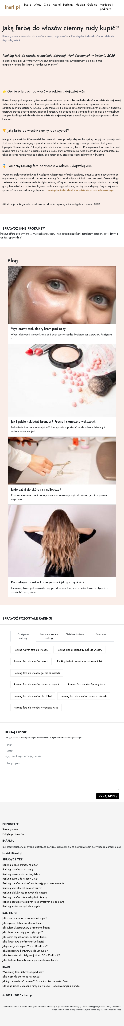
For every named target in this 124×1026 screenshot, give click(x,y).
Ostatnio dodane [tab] (75, 634)
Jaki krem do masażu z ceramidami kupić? (24, 918)
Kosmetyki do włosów (32, 36)
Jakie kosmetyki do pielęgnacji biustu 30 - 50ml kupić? (31, 955)
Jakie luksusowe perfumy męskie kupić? (23, 941)
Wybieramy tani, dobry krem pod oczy (23, 972)
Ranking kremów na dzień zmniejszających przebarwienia (33, 883)
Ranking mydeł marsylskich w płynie (21, 906)
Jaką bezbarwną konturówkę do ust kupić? (25, 951)
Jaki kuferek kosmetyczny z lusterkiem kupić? (26, 927)
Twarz (27, 5)
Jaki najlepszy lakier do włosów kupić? (22, 923)
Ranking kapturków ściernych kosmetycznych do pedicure (33, 902)
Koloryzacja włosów (57, 36)
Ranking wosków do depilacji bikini (21, 874)
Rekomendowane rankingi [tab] (49, 636)
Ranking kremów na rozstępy (17, 869)
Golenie (92, 5)
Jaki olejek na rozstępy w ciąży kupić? (22, 932)
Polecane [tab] (101, 634)
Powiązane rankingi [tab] (23, 636)
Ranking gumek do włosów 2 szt (19, 879)
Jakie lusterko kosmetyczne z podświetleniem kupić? (30, 960)
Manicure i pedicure (106, 7)
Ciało (47, 5)
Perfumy (68, 5)
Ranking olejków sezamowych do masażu (24, 892)
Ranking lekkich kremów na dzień (20, 865)
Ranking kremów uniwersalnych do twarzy (24, 897)
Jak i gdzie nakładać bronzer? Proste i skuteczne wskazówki (35, 981)
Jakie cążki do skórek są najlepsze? (21, 976)
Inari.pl (12, 7)
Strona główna (10, 36)
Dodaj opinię (107, 796)
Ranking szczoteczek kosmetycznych (22, 888)
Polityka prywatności (13, 834)
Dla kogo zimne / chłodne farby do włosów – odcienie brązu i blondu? (41, 986)
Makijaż (80, 5)
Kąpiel (57, 5)
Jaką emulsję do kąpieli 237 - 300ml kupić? (25, 946)
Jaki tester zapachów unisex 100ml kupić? (24, 937)
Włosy (37, 5)
